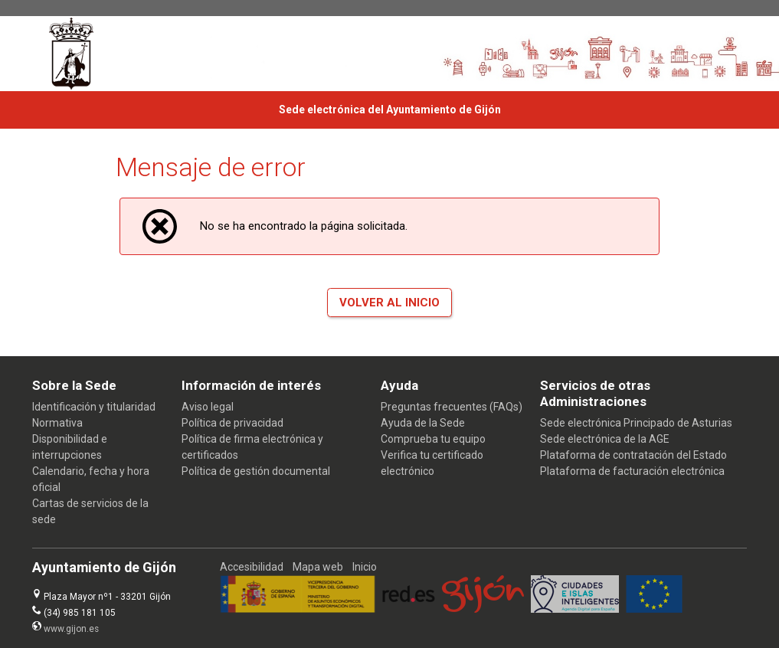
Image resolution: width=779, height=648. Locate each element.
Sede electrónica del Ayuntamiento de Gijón (390, 109)
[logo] (75, 53)
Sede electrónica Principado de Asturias (636, 423)
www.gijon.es (71, 628)
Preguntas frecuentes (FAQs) (451, 407)
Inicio (364, 567)
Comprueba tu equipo (433, 439)
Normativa (57, 423)
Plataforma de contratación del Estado (633, 455)
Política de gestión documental (256, 471)
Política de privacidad (232, 423)
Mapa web (318, 567)
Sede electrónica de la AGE (604, 439)
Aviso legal (208, 407)
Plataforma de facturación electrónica (632, 471)
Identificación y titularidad (93, 407)
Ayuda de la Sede (423, 423)
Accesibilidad (251, 567)
